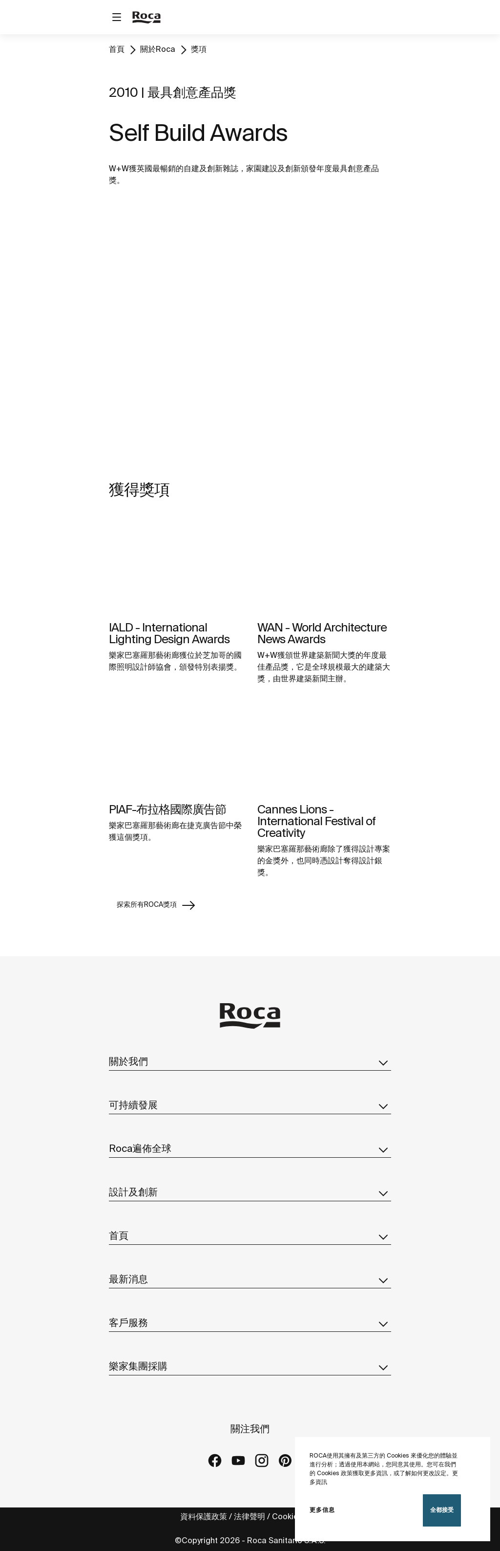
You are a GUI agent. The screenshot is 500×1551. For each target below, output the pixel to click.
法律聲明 (249, 1517)
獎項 (199, 49)
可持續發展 (250, 1106)
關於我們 (250, 1062)
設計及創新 (250, 1193)
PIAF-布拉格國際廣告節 (167, 810)
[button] (383, 1062)
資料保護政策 (203, 1517)
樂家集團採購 (250, 1367)
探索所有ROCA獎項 (156, 905)
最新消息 (250, 1280)
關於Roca (157, 49)
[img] (176, 565)
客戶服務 (250, 1323)
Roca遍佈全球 (250, 1149)
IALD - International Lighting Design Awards (169, 634)
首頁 (117, 49)
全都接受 (442, 1510)
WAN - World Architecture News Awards (322, 634)
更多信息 (322, 1510)
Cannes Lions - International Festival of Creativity (316, 822)
